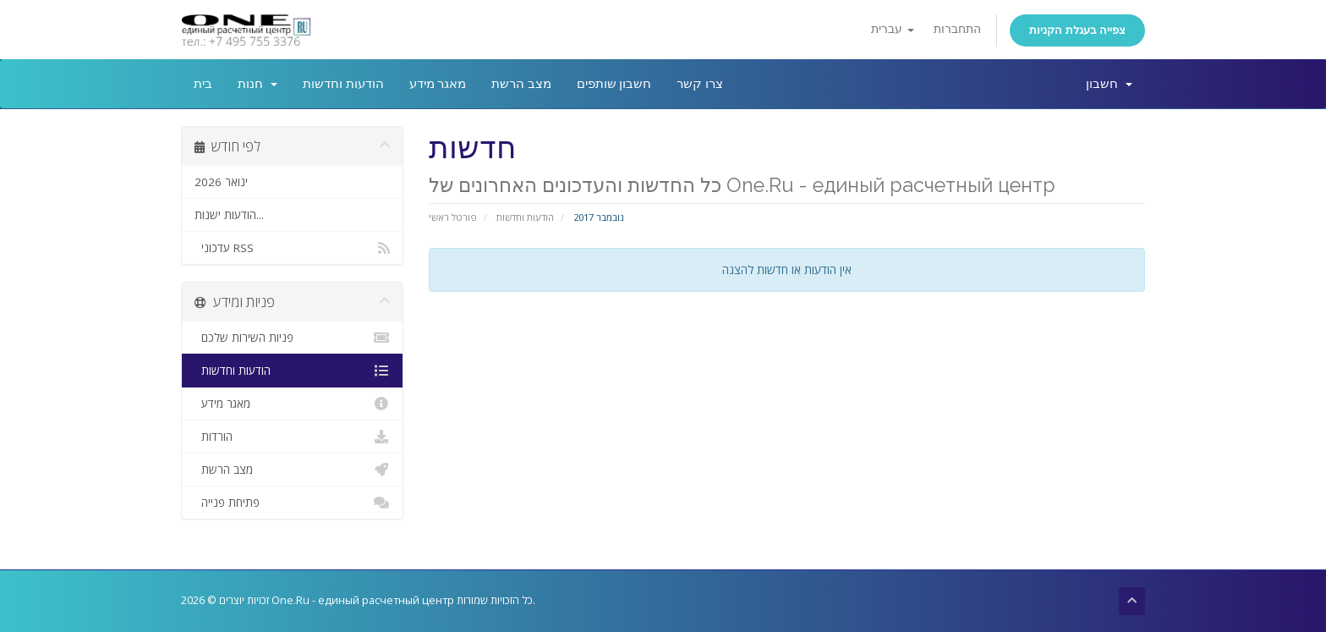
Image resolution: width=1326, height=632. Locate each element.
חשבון (1109, 83)
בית (203, 83)
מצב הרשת (521, 83)
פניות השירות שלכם (292, 337)
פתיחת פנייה (292, 502)
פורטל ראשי (453, 217)
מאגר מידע (438, 83)
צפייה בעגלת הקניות (1077, 30)
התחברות (957, 29)
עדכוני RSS (292, 248)
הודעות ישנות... (229, 215)
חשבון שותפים (614, 83)
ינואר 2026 (221, 182)
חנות (257, 83)
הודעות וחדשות (343, 83)
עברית (892, 29)
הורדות (292, 436)
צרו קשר (700, 83)
